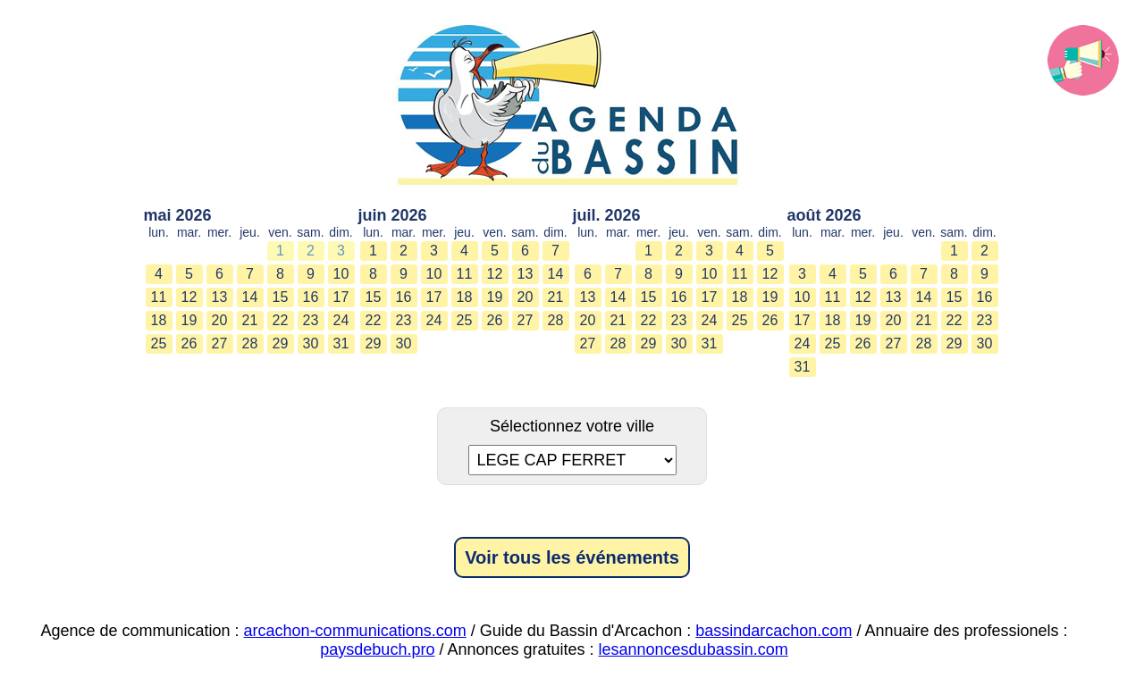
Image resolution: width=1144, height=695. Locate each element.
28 (250, 343)
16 (311, 297)
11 (159, 297)
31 (341, 343)
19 (189, 320)
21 (250, 320)
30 (311, 343)
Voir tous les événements (572, 557)
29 (281, 343)
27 (220, 343)
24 (341, 320)
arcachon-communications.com (355, 631)
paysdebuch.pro (377, 649)
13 (220, 297)
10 (341, 273)
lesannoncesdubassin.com (693, 649)
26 (189, 343)
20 (220, 320)
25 (159, 343)
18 (159, 320)
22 (281, 320)
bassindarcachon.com (773, 631)
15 (281, 297)
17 (341, 297)
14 (250, 297)
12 (189, 297)
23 (311, 320)
